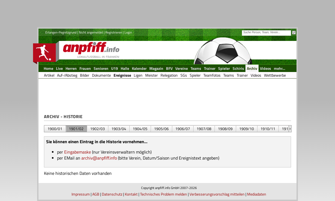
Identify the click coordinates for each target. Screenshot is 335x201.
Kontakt (131, 194)
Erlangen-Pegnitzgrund (60, 32)
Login (128, 32)
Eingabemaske (77, 152)
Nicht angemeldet (91, 32)
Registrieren (113, 32)
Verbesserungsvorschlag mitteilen (217, 194)
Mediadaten (256, 194)
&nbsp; (290, 128)
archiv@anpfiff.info (99, 158)
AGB (95, 194)
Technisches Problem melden (163, 194)
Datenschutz (112, 194)
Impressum (81, 194)
